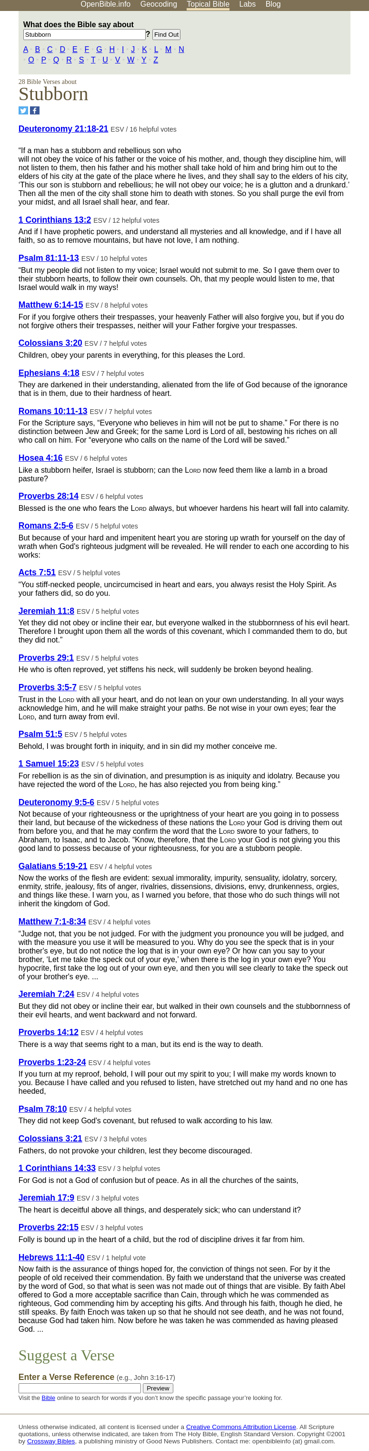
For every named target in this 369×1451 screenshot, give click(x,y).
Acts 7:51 (37, 572)
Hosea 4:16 (41, 458)
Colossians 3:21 (50, 1138)
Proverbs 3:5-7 (48, 687)
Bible (48, 1397)
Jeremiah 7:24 (46, 994)
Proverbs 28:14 (49, 496)
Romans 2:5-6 (46, 525)
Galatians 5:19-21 (53, 866)
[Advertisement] (273, 85)
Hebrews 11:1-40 (52, 1257)
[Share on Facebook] (35, 110)
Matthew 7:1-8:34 (52, 921)
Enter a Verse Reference (97, 1377)
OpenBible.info (105, 4)
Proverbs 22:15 (49, 1227)
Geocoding (158, 4)
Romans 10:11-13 (53, 411)
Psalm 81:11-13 (49, 258)
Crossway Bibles (51, 1441)
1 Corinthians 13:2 (55, 220)
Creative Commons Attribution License (241, 1426)
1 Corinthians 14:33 (57, 1168)
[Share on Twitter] (23, 110)
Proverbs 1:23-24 (52, 1062)
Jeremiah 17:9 (46, 1197)
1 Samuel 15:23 (49, 763)
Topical (208, 4)
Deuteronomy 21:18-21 (64, 129)
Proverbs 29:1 (46, 658)
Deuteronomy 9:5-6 (56, 802)
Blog (273, 4)
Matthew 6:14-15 (51, 305)
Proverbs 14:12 (49, 1032)
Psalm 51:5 (40, 734)
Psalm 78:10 (43, 1109)
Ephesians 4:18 (49, 373)
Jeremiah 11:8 (46, 611)
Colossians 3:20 (50, 343)
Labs (247, 4)
